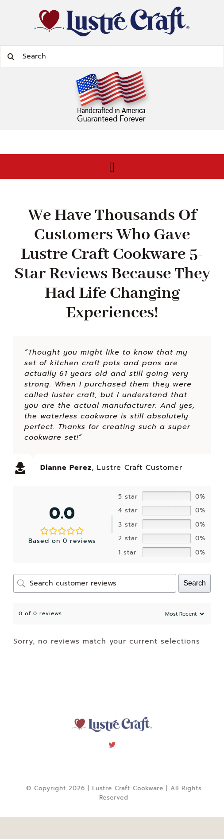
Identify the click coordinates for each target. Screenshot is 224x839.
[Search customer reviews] (94, 583)
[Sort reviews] (183, 614)
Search (194, 583)
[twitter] (112, 741)
